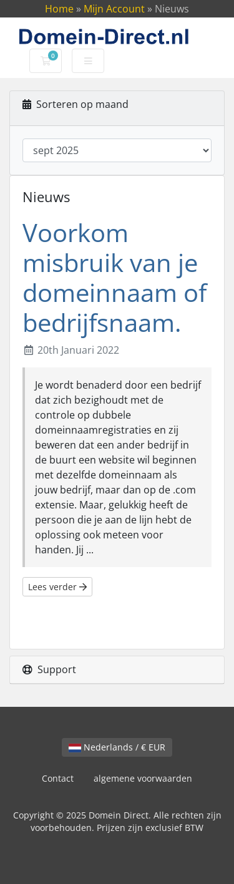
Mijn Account (114, 9)
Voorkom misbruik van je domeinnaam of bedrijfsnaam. (114, 277)
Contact (58, 778)
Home (59, 9)
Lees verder (57, 587)
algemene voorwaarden (143, 778)
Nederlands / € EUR (117, 747)
